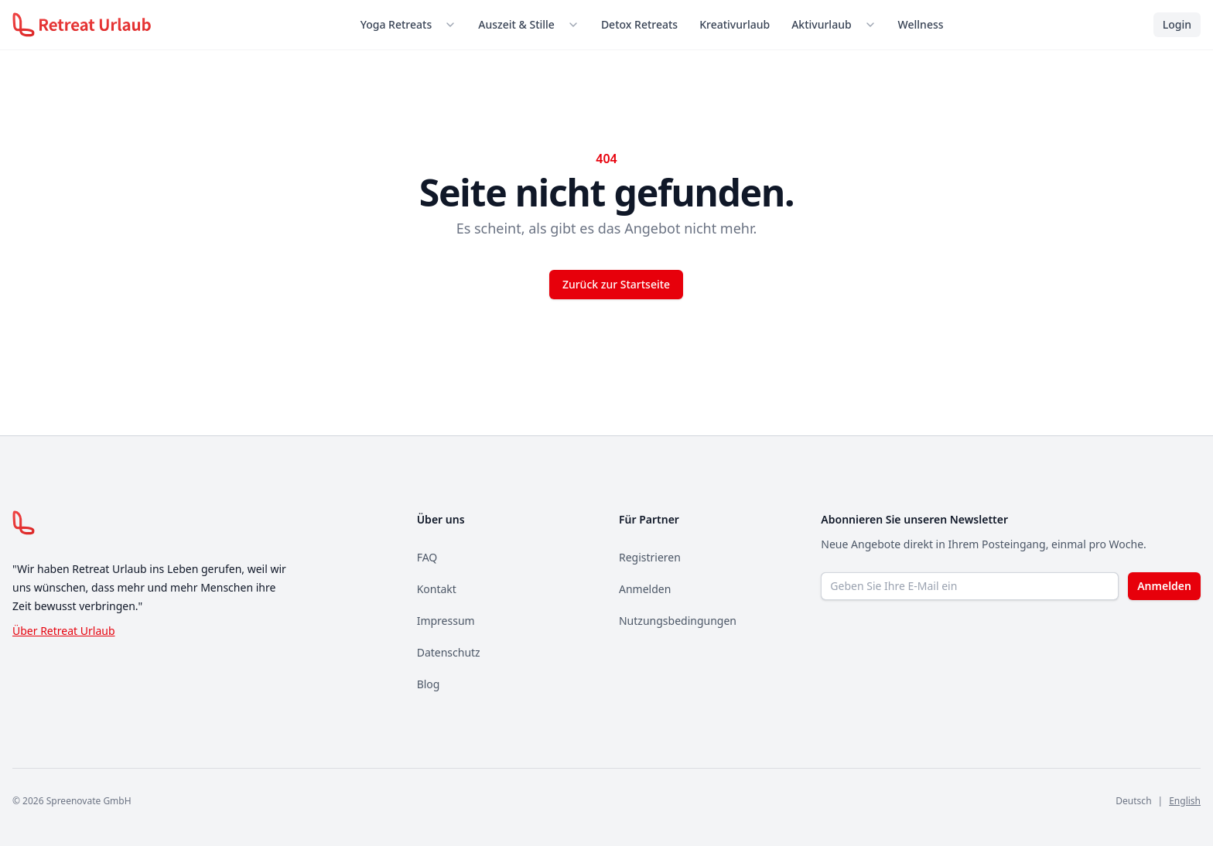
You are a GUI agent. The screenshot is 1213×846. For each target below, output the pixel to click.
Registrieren (650, 557)
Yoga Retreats (396, 24)
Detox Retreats (639, 24)
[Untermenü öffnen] (453, 24)
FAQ (427, 557)
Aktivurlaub (821, 24)
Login (1177, 24)
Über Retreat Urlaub (63, 630)
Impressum (446, 620)
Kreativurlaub (734, 24)
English (1185, 800)
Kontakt (436, 589)
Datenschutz (448, 652)
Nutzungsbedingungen (677, 620)
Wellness (921, 24)
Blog (428, 684)
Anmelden (645, 589)
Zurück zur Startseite (616, 284)
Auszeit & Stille (516, 24)
